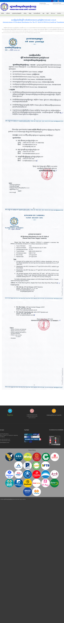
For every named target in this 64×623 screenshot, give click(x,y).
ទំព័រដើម (2, 13)
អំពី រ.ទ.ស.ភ (53, 13)
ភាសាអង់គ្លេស (60, 1)
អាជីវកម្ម (25, 13)
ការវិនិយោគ (8, 13)
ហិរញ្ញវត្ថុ (30, 13)
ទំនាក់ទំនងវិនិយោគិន (37, 13)
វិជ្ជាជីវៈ (48, 13)
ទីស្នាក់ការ (10, 415)
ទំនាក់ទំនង (59, 13)
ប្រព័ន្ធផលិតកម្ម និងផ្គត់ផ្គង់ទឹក (16, 13)
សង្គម (43, 13)
